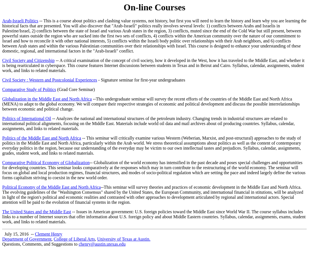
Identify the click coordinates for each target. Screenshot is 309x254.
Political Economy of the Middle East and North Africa (51, 187)
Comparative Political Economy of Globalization (46, 162)
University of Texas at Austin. (123, 239)
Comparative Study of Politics (29, 89)
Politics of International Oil (26, 118)
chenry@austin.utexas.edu (102, 244)
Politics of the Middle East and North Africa (41, 138)
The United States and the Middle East (36, 211)
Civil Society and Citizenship (28, 60)
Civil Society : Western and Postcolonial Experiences (49, 80)
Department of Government (27, 239)
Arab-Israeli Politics (20, 20)
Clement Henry (48, 234)
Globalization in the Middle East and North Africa (47, 99)
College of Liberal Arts (74, 239)
